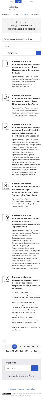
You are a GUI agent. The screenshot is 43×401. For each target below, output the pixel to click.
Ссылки (21, 389)
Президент (6, 14)
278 (19, 346)
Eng (25, 2)
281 (33, 346)
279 (23, 346)
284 (12, 351)
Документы (35, 14)
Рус (18, 2)
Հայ (11, 2)
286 (21, 351)
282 (37, 346)
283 (7, 351)
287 (26, 351)
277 (14, 346)
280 (28, 346)
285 (17, 351)
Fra (31, 2)
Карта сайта (30, 389)
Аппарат (16, 14)
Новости (25, 14)
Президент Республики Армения (13, 8)
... (4, 53)
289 (35, 351)
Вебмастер (12, 389)
